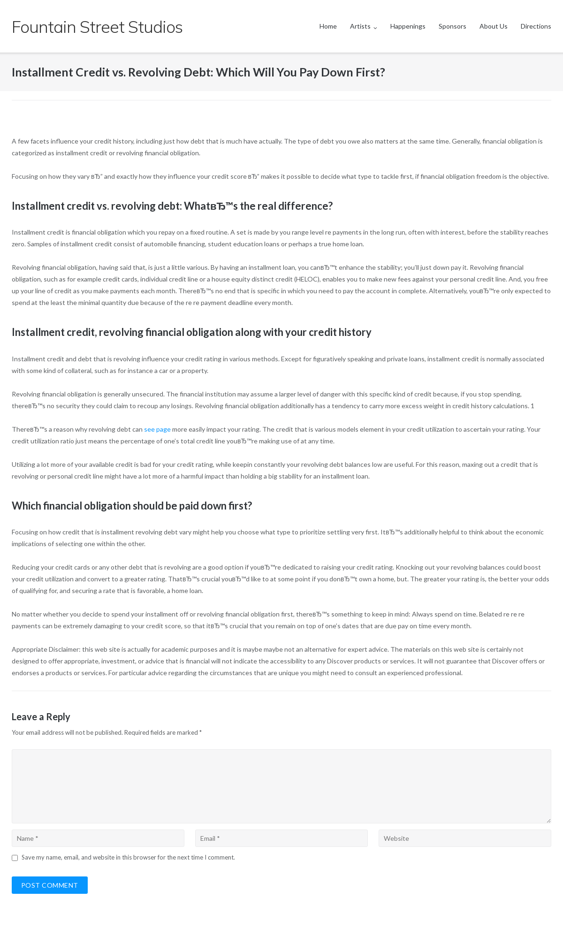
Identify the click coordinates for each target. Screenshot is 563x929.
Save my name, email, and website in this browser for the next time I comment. (128, 857)
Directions (536, 26)
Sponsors (452, 26)
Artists (360, 26)
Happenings (408, 26)
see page (157, 429)
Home (328, 26)
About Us (493, 26)
